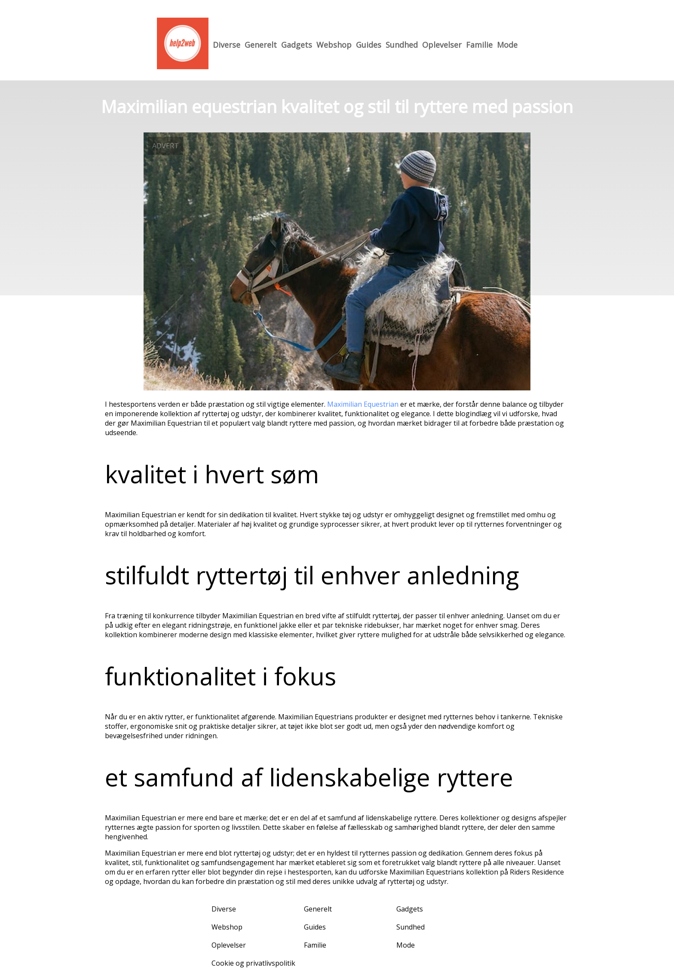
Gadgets (296, 45)
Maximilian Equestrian (363, 404)
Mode (507, 45)
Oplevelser (442, 45)
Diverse (226, 45)
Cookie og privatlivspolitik (253, 963)
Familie (479, 45)
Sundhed (402, 45)
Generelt (261, 45)
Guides (368, 45)
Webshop (334, 45)
